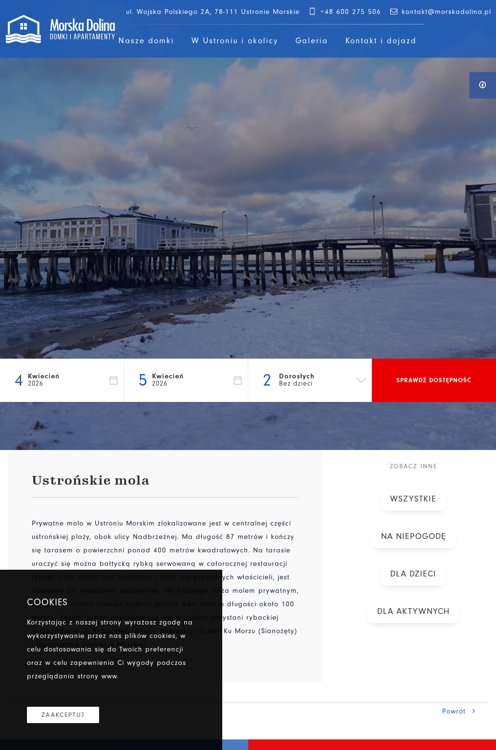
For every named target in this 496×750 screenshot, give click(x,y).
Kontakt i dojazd (381, 40)
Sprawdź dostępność (433, 380)
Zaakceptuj (63, 715)
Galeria (311, 40)
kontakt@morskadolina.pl (440, 12)
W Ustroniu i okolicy (234, 40)
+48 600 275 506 (344, 12)
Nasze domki (146, 40)
